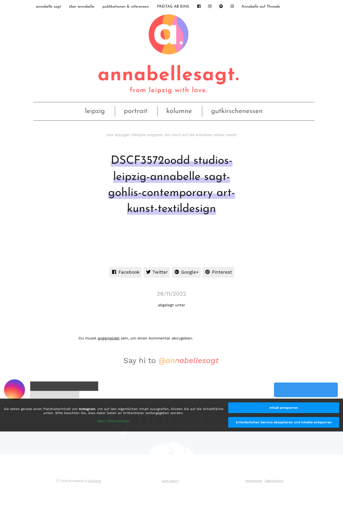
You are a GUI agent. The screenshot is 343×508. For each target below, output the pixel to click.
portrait (135, 111)
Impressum (253, 480)
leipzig (95, 111)
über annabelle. (82, 7)
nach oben (170, 481)
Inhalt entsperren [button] (283, 408)
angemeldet (109, 338)
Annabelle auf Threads (261, 7)
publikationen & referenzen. (125, 7)
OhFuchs (94, 481)
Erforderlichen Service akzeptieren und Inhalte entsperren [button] (284, 422)
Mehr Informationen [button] (113, 421)
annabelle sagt (48, 7)
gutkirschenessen (237, 111)
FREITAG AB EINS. (173, 7)
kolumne (179, 111)
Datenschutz (274, 480)
